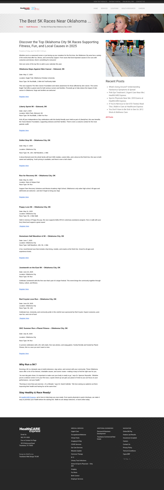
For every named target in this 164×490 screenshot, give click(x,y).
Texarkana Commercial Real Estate (106, 438)
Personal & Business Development (103, 432)
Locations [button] (114, 8)
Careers (141, 8)
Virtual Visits (75, 438)
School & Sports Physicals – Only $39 (82, 465)
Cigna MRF (126, 454)
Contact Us (140, 1)
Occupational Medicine (78, 434)
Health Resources (128, 8)
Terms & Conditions (129, 451)
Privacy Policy (127, 447)
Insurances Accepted (130, 438)
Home (96, 8)
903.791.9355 (25, 437)
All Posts (109, 117)
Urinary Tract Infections (78, 460)
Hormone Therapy (77, 454)
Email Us (23, 434)
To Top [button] (127, 459)
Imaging (73, 469)
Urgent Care (75, 431)
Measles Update (76, 451)
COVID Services (76, 444)
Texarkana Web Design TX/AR (29, 456)
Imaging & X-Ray (76, 441)
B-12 (72, 457)
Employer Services (77, 479)
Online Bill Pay (127, 431)
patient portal (115, 1)
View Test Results (100, 1)
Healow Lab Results (129, 434)
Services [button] (104, 8)
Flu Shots (74, 472)
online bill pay (128, 1)
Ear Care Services (77, 447)
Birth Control (75, 476)
